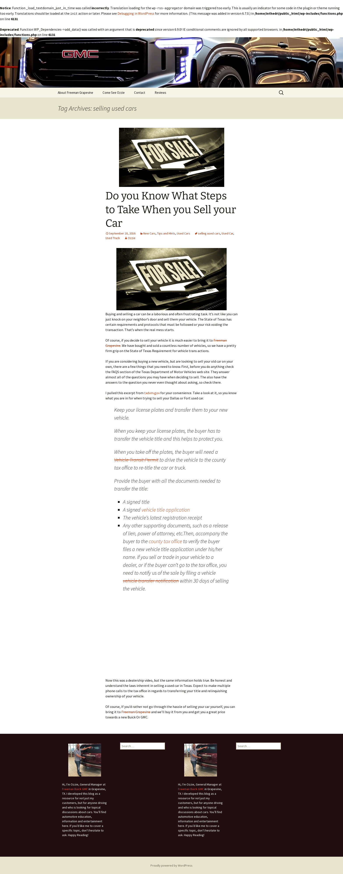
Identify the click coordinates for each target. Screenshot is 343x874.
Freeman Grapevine (135, 711)
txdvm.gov (152, 392)
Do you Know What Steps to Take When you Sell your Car (170, 209)
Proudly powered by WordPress (171, 865)
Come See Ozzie (114, 92)
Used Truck (112, 237)
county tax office (165, 540)
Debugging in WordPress (135, 13)
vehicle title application (166, 509)
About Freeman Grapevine (75, 92)
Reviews (160, 92)
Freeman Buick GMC (75, 789)
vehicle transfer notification (151, 580)
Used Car (227, 233)
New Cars (149, 233)
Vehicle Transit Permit (136, 459)
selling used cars (209, 233)
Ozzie (131, 237)
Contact (139, 92)
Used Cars (183, 233)
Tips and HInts (166, 233)
